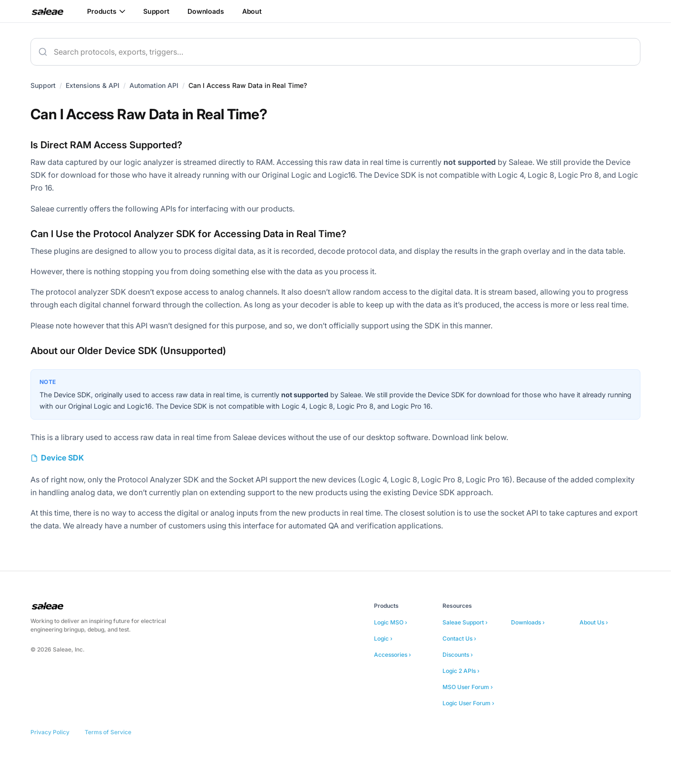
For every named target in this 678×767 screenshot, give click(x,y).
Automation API (153, 85)
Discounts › (457, 654)
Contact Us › (459, 638)
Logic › (383, 638)
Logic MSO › (390, 622)
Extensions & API (92, 85)
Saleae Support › (465, 622)
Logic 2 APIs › (461, 670)
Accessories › (392, 654)
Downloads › (528, 622)
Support (156, 11)
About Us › (594, 622)
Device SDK (62, 457)
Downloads (205, 11)
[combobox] (335, 52)
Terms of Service (108, 732)
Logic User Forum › (468, 703)
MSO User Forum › (467, 686)
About (252, 11)
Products (106, 11)
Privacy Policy (49, 732)
